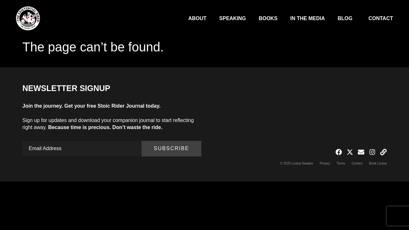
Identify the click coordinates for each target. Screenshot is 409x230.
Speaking (232, 18)
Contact (380, 18)
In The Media (307, 18)
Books (268, 18)
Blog (347, 18)
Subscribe (171, 148)
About (197, 18)
